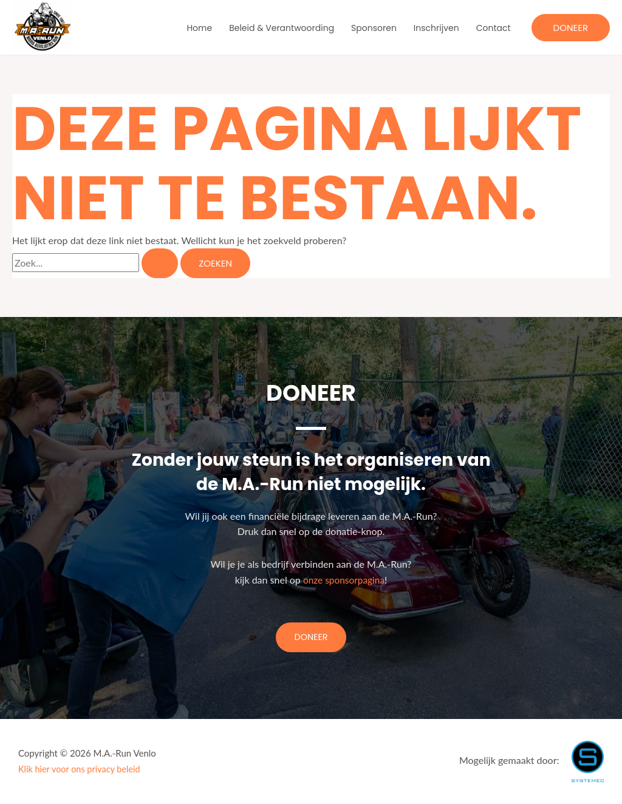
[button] (570, 27)
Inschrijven (436, 28)
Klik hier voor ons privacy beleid (81, 768)
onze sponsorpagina (343, 579)
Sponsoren (374, 28)
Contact (493, 28)
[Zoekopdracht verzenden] (160, 263)
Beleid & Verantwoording (281, 28)
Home (199, 28)
